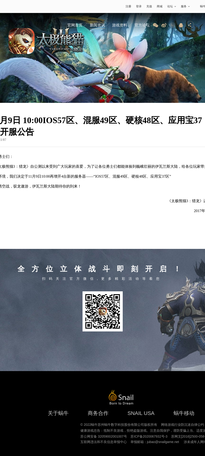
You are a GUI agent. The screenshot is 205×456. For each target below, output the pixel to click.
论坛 (171, 6)
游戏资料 (119, 25)
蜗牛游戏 (13, 6)
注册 (128, 6)
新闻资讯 (97, 25)
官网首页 (75, 25)
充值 (149, 6)
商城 (159, 6)
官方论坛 (142, 25)
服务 (185, 6)
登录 (139, 6)
